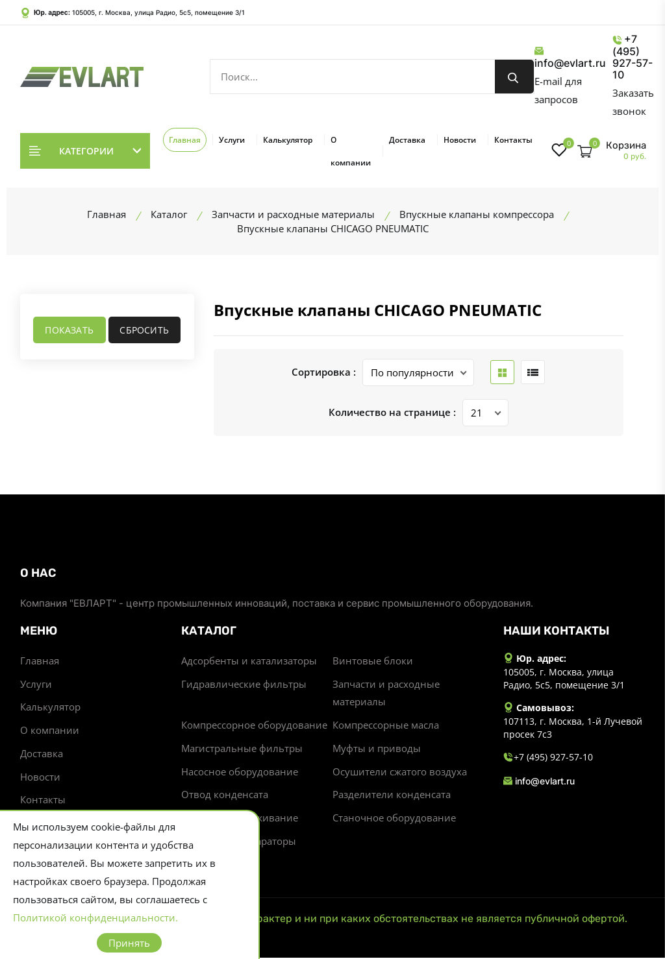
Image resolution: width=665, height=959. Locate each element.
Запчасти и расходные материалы (386, 693)
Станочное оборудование (394, 819)
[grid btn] (502, 372)
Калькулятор (287, 139)
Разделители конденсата (391, 796)
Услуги (232, 139)
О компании (351, 151)
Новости (460, 139)
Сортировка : (324, 372)
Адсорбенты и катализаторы (249, 661)
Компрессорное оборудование (254, 726)
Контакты (513, 139)
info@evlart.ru (570, 58)
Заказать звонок (633, 101)
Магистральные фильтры (242, 749)
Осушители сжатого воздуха (399, 772)
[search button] (514, 76)
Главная (185, 139)
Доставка (407, 139)
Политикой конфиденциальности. (95, 917)
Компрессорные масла (385, 726)
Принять (129, 942)
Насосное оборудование (239, 772)
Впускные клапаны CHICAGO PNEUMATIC (378, 310)
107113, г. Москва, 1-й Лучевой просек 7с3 (572, 727)
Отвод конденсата (224, 796)
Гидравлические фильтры (244, 684)
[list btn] (533, 372)
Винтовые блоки (372, 661)
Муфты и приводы (376, 749)
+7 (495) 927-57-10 (632, 56)
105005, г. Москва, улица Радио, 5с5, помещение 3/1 (158, 12)
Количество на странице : (392, 412)
